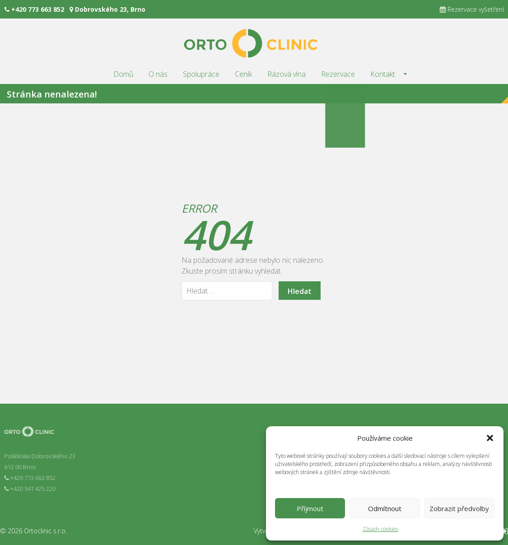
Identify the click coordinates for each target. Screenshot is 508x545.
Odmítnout (384, 508)
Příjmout (310, 508)
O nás (158, 74)
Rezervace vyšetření (472, 9)
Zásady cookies (380, 529)
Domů (123, 74)
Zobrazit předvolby (459, 508)
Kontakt (382, 74)
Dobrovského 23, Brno (107, 9)
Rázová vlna (286, 74)
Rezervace (338, 74)
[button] (489, 438)
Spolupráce (201, 74)
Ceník (243, 74)
